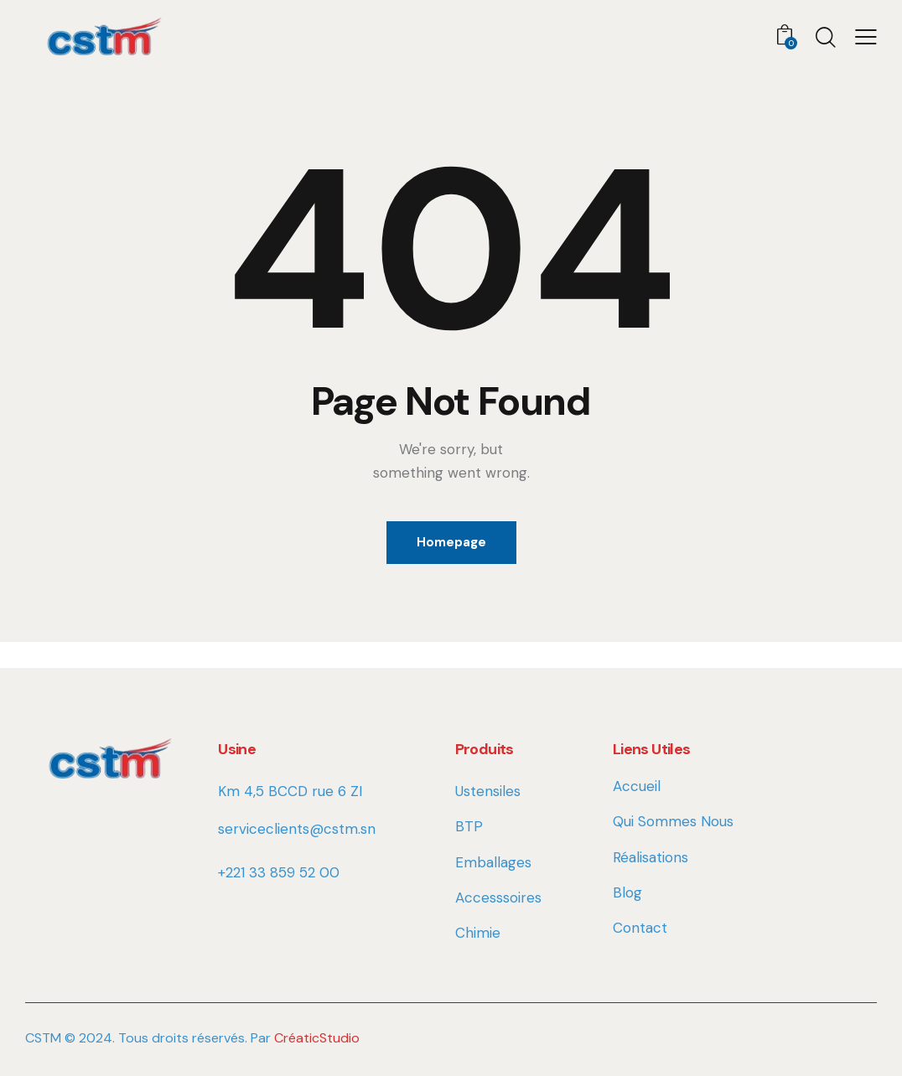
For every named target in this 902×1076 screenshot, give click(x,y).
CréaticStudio (317, 1038)
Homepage (451, 542)
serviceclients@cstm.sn (297, 829)
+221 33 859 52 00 (279, 872)
